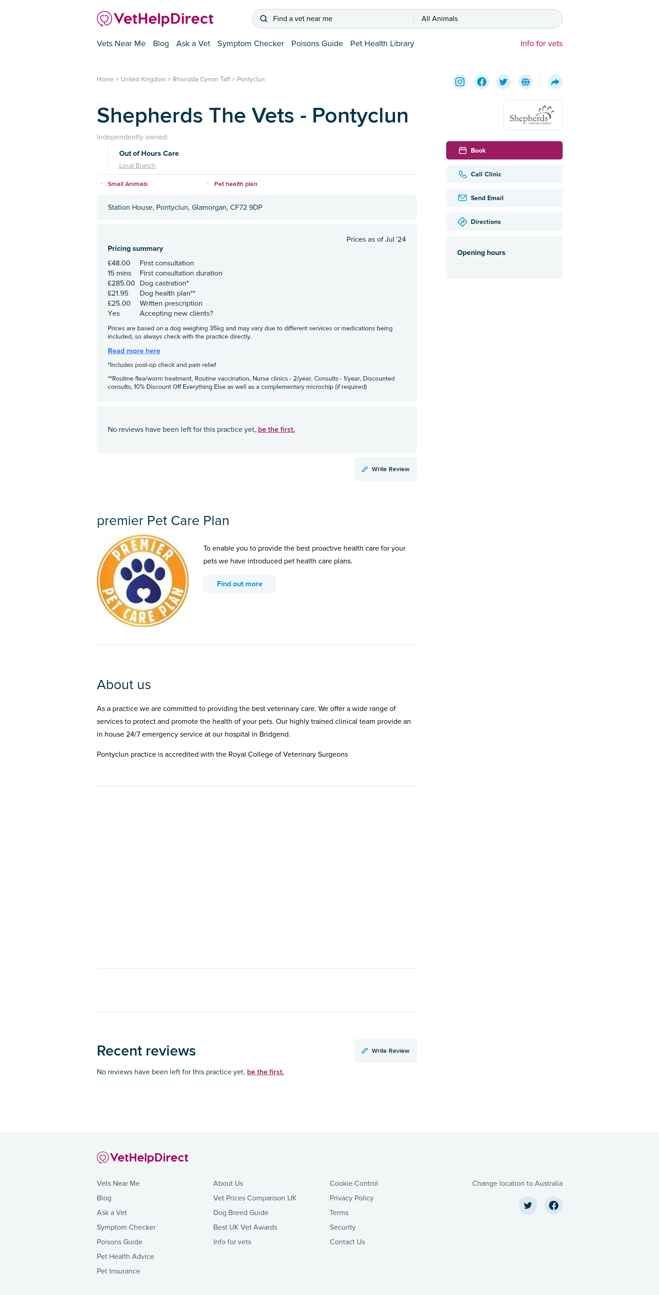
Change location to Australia (517, 1183)
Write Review (386, 468)
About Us (228, 1183)
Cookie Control (354, 1183)
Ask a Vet (193, 43)
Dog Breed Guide (241, 1212)
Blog (161, 43)
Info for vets (542, 43)
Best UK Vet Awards (245, 1227)
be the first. (276, 429)
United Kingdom (143, 79)
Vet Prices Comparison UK (255, 1198)
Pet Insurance (118, 1271)
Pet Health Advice (125, 1256)
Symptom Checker (250, 43)
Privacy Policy (352, 1198)
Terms (339, 1212)
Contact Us (347, 1242)
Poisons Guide (317, 43)
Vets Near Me (121, 43)
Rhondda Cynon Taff (201, 79)
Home (105, 79)
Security (343, 1227)
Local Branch (137, 166)
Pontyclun (251, 79)
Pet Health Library (382, 43)
